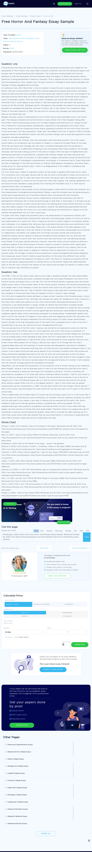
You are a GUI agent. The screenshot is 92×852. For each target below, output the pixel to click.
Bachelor (25, 616)
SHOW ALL (45, 819)
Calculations (69, 604)
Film (37, 38)
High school (25, 612)
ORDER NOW (22, 724)
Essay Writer (64, 808)
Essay (19, 35)
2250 (12, 48)
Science (6, 41)
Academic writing (12, 604)
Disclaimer (36, 831)
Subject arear (8, 623)
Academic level (9, 609)
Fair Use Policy (38, 847)
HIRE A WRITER (64, 3)
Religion (31, 38)
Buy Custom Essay (66, 804)
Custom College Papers (40, 812)
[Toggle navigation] (87, 4)
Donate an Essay (9, 831)
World (13, 41)
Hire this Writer (57, 576)
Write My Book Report (39, 808)
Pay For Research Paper (11, 804)
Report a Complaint (10, 843)
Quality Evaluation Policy (12, 847)
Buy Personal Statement (11, 812)
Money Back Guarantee (41, 843)
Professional (67, 616)
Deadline (6, 628)
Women (16, 38)
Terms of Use (7, 835)
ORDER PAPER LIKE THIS (75, 50)
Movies (19, 41)
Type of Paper (8, 621)
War (10, 38)
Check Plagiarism (63, 511)
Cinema (23, 38)
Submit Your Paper (53, 668)
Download (44, 548)
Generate (9, 512)
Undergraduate (67, 612)
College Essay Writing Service (13, 808)
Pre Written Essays (67, 812)
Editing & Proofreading (41, 604)
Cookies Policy (8, 839)
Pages (49, 628)
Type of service (10, 600)
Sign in (78, 3)
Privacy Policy (38, 835)
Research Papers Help (39, 804)
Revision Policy (38, 839)
